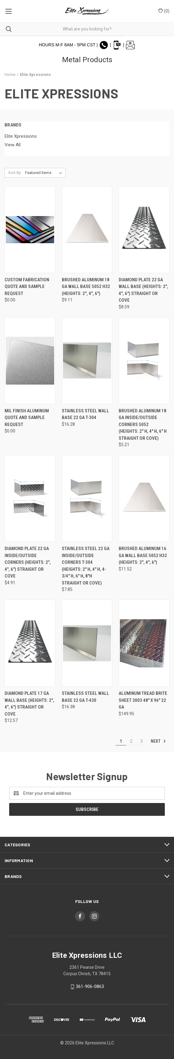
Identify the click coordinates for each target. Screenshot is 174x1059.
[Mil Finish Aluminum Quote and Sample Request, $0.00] (30, 360)
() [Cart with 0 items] (163, 10)
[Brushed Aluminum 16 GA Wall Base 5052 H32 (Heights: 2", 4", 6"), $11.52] (144, 498)
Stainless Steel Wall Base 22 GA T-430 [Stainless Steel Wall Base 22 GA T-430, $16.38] (85, 697)
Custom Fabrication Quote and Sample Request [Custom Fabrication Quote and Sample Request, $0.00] (27, 286)
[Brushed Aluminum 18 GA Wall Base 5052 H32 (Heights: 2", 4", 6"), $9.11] (87, 229)
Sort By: (15, 172)
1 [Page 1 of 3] (121, 741)
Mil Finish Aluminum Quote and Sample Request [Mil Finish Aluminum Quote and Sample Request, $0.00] (27, 417)
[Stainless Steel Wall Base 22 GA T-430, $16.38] (87, 643)
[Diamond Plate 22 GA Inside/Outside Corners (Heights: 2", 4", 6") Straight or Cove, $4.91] (30, 498)
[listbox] (44, 172)
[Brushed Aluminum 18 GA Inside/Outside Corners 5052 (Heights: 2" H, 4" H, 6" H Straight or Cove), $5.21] (144, 360)
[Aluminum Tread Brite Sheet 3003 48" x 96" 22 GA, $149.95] (144, 643)
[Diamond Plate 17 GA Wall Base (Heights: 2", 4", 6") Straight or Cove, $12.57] (30, 643)
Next (158, 741)
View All (12, 144)
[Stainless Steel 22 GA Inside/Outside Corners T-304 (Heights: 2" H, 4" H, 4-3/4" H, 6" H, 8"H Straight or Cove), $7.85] (87, 498)
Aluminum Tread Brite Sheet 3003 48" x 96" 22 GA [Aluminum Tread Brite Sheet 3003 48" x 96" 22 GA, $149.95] (143, 700)
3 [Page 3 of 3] (141, 741)
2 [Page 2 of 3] (131, 741)
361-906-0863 (90, 986)
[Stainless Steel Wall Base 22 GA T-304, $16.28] (87, 360)
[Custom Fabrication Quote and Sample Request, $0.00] (30, 229)
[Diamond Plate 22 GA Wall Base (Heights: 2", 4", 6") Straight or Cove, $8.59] (144, 229)
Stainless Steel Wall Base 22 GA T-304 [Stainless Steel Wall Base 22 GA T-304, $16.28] (85, 414)
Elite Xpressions (21, 136)
